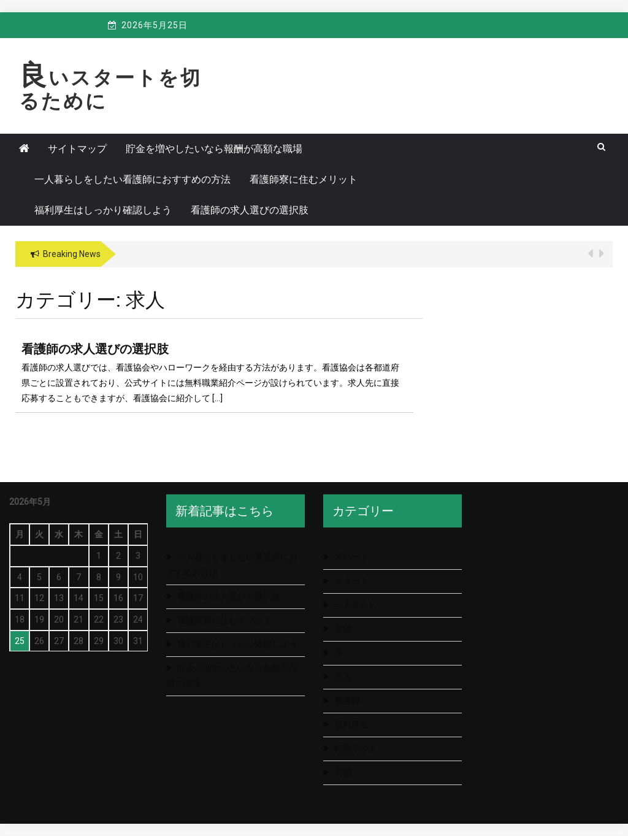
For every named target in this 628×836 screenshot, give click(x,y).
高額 (342, 772)
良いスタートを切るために (110, 89)
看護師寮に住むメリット (304, 179)
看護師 (347, 700)
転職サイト (355, 748)
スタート (351, 581)
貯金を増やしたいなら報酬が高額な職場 (214, 149)
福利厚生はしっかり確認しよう (103, 210)
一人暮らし (355, 605)
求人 (342, 676)
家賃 (342, 629)
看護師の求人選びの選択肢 (249, 210)
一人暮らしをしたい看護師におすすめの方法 (132, 179)
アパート (351, 557)
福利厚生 (351, 724)
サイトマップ (77, 149)
